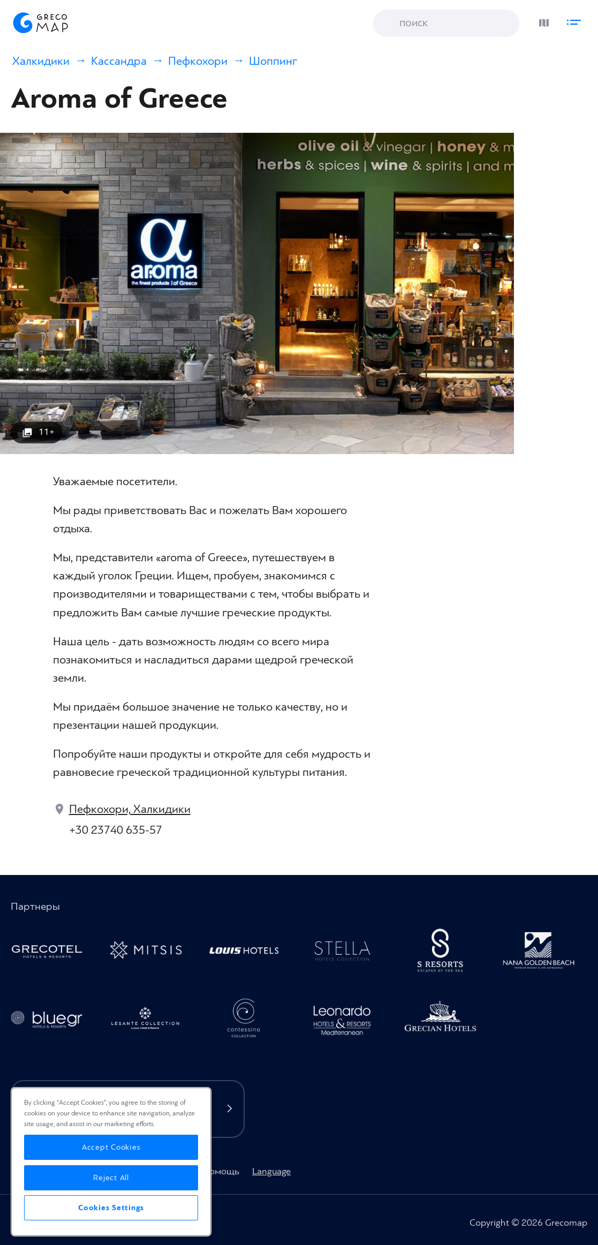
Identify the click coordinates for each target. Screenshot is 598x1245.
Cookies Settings (111, 1207)
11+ (47, 432)
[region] (111, 1161)
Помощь (221, 1171)
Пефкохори (198, 61)
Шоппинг (273, 61)
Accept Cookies (111, 1147)
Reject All (111, 1177)
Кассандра (119, 61)
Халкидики (41, 61)
